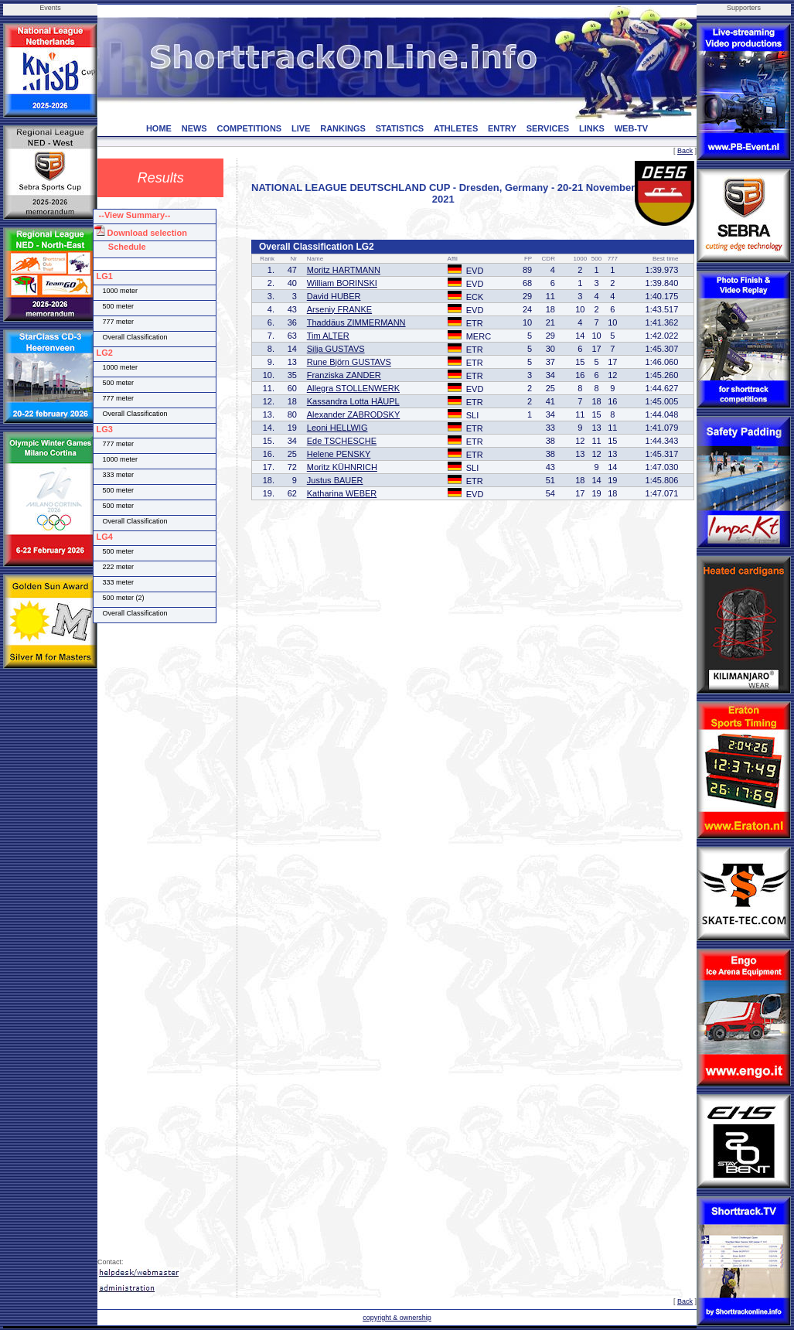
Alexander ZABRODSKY (353, 414)
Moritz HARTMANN (343, 270)
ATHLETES (456, 128)
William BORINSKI (342, 283)
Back (685, 151)
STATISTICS (400, 128)
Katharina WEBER (342, 493)
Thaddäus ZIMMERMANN (356, 322)
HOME (159, 128)
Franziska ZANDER (344, 375)
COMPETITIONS (248, 128)
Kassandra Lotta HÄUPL (353, 401)
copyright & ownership (397, 1317)
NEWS (194, 128)
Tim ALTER (328, 335)
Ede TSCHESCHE (342, 440)
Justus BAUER (335, 480)
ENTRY (502, 128)
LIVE (300, 128)
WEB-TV (631, 128)
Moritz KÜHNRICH (342, 467)
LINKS (592, 128)
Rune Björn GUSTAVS (349, 362)
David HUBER (334, 296)
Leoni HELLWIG (337, 427)
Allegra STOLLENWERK (353, 388)
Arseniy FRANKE (339, 309)
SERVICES (547, 128)
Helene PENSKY (339, 454)
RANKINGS (343, 128)
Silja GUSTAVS (336, 348)
